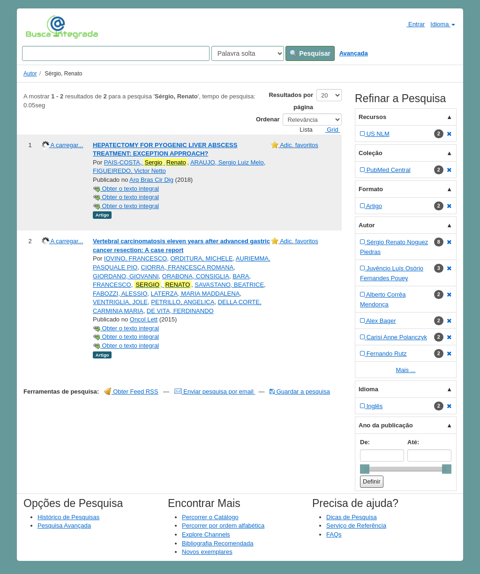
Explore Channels (206, 534)
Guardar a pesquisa (300, 391)
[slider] (364, 469)
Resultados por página (291, 101)
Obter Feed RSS (131, 391)
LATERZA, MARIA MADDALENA (195, 293)
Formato (371, 189)
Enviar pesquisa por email (214, 391)
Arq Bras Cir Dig (151, 179)
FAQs (334, 534)
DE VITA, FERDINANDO (180, 310)
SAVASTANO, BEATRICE (229, 284)
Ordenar (268, 119)
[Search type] (247, 53)
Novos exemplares (207, 551)
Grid (329, 129)
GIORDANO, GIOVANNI (126, 276)
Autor (30, 73)
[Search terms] (116, 53)
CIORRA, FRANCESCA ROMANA (187, 267)
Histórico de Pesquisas (68, 517)
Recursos (372, 116)
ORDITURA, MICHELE (201, 258)
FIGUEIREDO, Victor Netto (129, 170)
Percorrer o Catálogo (210, 517)
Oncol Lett (144, 319)
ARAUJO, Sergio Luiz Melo (227, 162)
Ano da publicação (386, 425)
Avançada (353, 53)
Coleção (370, 153)
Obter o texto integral (126, 188)
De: (365, 442)
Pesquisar (310, 53)
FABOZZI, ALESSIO (120, 293)
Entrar (412, 24)
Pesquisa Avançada (64, 525)
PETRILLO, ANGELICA (182, 302)
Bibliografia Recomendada (217, 543)
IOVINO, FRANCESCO (135, 258)
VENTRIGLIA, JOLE (120, 302)
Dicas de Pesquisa (351, 517)
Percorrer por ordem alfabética (223, 525)
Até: (413, 442)
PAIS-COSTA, (146, 162)
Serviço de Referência (356, 525)
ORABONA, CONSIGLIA (195, 276)
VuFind (40, 27)
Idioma (442, 24)
